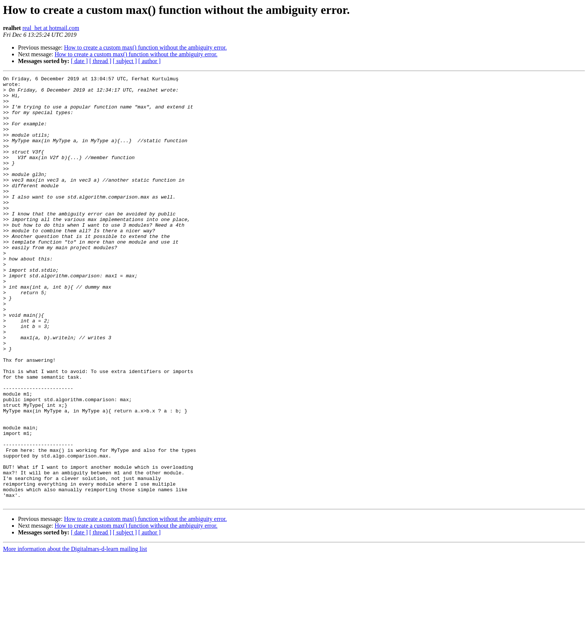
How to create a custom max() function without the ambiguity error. (145, 47)
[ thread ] (100, 61)
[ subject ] (125, 61)
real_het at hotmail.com (51, 28)
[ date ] (79, 61)
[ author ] (149, 61)
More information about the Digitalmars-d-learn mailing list (75, 634)
